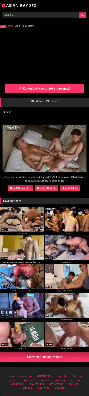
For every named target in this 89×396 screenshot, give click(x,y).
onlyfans (44, 380)
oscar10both (70, 188)
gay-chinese (56, 384)
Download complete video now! (44, 88)
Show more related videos (44, 356)
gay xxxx (75, 380)
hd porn (77, 376)
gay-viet (73, 384)
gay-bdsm (60, 387)
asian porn (26, 376)
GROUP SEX (44, 376)
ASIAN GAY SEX (19, 5)
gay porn (60, 380)
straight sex (17, 384)
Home (10, 26)
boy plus (62, 376)
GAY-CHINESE (46, 188)
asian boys (28, 380)
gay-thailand (37, 384)
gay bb (12, 380)
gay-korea (43, 387)
